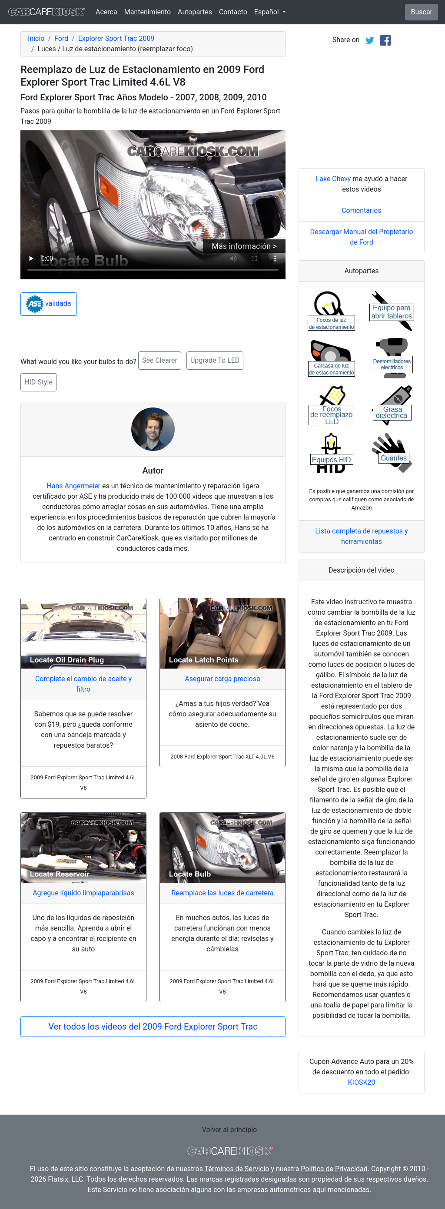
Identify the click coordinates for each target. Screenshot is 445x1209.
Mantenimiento (147, 12)
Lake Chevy (333, 179)
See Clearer (159, 360)
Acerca (106, 12)
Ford (61, 38)
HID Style (38, 382)
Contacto (233, 12)
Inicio (36, 38)
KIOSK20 (361, 1082)
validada (48, 304)
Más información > (244, 246)
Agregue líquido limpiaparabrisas (83, 893)
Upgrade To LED (214, 360)
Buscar (421, 12)
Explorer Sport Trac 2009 (116, 38)
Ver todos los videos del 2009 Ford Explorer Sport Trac (152, 1026)
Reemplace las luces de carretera (222, 893)
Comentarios (362, 210)
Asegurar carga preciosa (222, 679)
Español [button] (267, 12)
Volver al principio (229, 1130)
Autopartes (195, 12)
